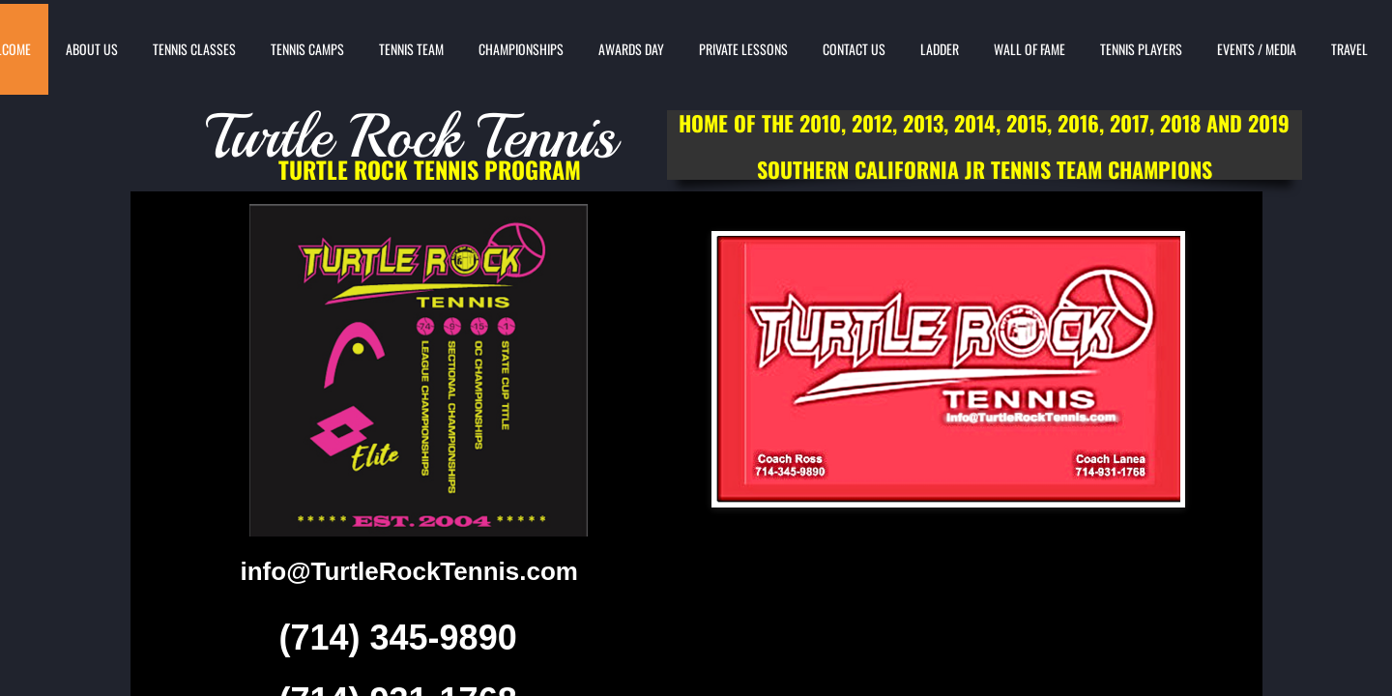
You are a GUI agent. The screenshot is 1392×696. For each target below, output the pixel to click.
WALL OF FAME (1029, 49)
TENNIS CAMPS (307, 49)
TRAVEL (1349, 49)
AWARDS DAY (631, 49)
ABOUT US (92, 49)
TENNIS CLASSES (194, 49)
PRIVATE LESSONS (743, 49)
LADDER (939, 49)
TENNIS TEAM (411, 49)
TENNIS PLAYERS (1141, 49)
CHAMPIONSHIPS (521, 49)
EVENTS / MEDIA (1256, 49)
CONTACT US (854, 49)
